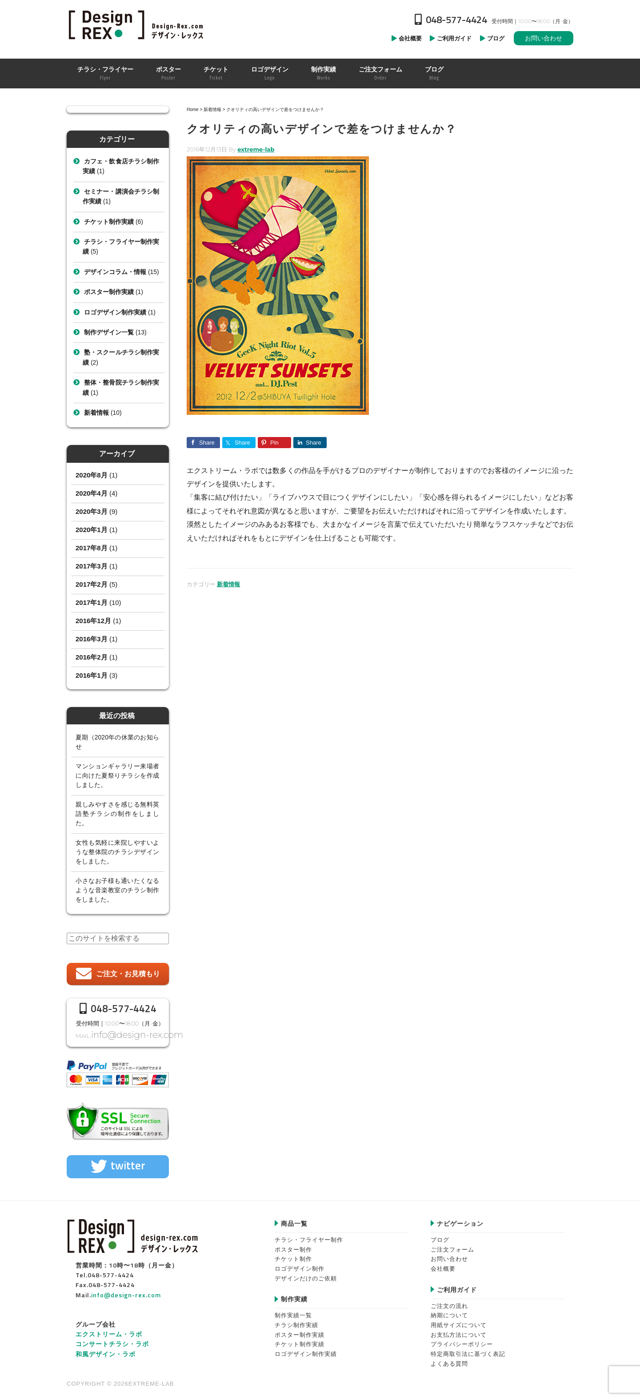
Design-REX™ (138, 24)
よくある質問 (449, 1358)
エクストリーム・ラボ (109, 1328)
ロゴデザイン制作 (299, 1263)
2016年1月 (92, 675)
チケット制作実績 (109, 221)
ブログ (440, 1234)
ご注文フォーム (452, 1244)
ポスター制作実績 (109, 291)
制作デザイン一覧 (109, 332)
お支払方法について (459, 1329)
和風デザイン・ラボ (106, 1348)
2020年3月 (92, 511)
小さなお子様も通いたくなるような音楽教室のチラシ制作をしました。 (117, 890)
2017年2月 (92, 584)
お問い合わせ (543, 38)
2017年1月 (92, 602)
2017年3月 (92, 566)
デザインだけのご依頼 (306, 1273)
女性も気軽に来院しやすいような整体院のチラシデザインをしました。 (117, 852)
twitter (128, 1160)
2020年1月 (92, 529)
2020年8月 (92, 475)
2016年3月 (92, 639)
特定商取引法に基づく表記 (468, 1349)
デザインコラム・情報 (115, 271)
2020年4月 (92, 493)
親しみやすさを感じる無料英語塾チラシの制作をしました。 (117, 814)
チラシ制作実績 (296, 1320)
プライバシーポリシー (462, 1339)
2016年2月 (92, 657)
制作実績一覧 (293, 1310)
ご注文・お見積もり (128, 974)
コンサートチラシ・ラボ (112, 1338)
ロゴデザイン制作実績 (115, 312)
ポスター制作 (293, 1244)
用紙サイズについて (459, 1320)
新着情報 (228, 584)
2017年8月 (92, 548)
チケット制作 (293, 1254)
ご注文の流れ (449, 1300)
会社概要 (443, 1263)
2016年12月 (93, 620)
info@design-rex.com (127, 1032)
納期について (449, 1310)
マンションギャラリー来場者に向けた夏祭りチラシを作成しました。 (117, 775)
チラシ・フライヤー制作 (309, 1234)
